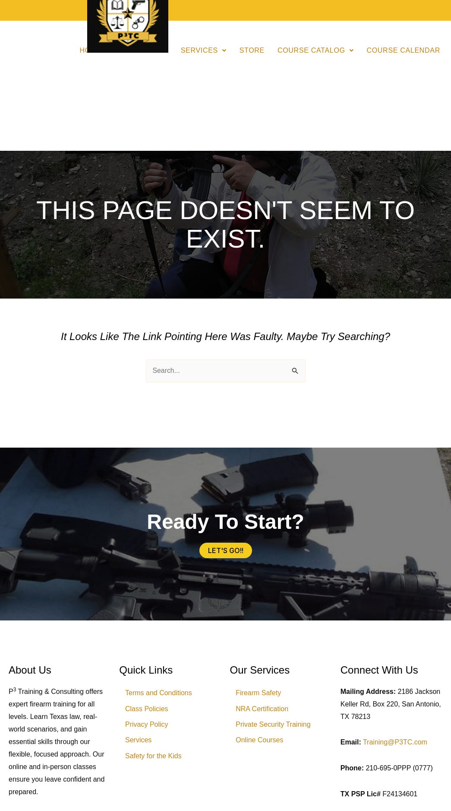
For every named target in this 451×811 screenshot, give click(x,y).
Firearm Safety (259, 693)
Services (204, 50)
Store (252, 50)
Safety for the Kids (154, 757)
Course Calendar (403, 50)
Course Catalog (316, 50)
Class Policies (147, 709)
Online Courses (260, 741)
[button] (203, 50)
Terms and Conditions (159, 693)
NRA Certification (263, 709)
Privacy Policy (147, 725)
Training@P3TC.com (395, 742)
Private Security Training (274, 725)
